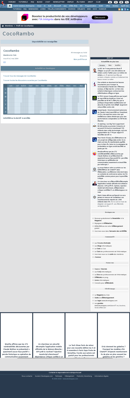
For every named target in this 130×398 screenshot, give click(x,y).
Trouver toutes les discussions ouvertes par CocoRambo (25, 81)
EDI (81, 6)
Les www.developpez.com (106, 301)
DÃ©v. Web (73, 6)
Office (108, 6)
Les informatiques (103, 246)
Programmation (90, 6)
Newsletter (58, 2)
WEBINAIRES (33, 9)
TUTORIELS (17, 9)
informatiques (102, 280)
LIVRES (43, 9)
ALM (49, 6)
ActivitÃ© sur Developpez (45, 69)
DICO (95, 9)
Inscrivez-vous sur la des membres (109, 254)
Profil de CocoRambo (24, 26)
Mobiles (115, 6)
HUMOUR (102, 9)
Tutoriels (23, 2)
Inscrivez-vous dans (111, 231)
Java (64, 6)
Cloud (39, 6)
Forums (12, 2)
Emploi (70, 2)
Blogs (40, 2)
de (104, 298)
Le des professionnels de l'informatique (110, 252)
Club (98, 2)
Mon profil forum (80, 59)
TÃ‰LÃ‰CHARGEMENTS (57, 9)
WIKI (89, 9)
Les (103, 243)
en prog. (101, 277)
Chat (47, 2)
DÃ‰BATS (81, 9)
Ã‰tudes (80, 2)
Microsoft (57, 6)
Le (97, 249)
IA (44, 6)
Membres (9, 26)
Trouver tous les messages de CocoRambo (19, 76)
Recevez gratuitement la (107, 218)
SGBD (101, 6)
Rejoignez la (103, 223)
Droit (90, 2)
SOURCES (71, 9)
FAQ (32, 2)
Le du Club (102, 295)
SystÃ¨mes (125, 6)
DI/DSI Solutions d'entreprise (23, 6)
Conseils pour (104, 283)
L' (98, 257)
